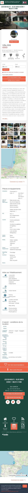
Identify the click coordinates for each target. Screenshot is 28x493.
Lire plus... (5, 118)
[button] (14, 41)
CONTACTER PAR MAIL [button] (14, 397)
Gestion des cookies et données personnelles (10, 491)
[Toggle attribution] (25, 177)
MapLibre (22, 176)
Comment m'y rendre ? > (17, 181)
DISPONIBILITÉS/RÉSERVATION (14, 394)
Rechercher (5, 69)
